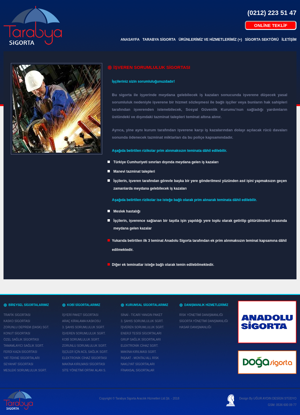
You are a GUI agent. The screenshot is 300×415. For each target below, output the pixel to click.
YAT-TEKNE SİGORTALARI (22, 358)
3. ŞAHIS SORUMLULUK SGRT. (83, 327)
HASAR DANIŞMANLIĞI (195, 327)
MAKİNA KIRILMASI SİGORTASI (83, 364)
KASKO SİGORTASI (17, 321)
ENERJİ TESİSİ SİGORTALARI (141, 333)
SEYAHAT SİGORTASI (18, 364)
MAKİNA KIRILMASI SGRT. (138, 351)
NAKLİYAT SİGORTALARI (138, 364)
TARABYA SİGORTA (158, 40)
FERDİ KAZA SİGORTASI (20, 351)
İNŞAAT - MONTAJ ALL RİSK (140, 358)
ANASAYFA (129, 40)
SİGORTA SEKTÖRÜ (262, 40)
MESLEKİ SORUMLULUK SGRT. (25, 370)
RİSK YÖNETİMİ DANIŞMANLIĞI (201, 315)
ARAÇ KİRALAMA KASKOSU (81, 321)
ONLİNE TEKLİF (270, 25)
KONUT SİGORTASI (17, 333)
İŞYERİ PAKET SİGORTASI (80, 315)
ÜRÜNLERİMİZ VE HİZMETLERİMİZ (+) (210, 40)
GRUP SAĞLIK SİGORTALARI (141, 339)
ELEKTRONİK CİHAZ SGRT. (139, 345)
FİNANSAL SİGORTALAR (137, 370)
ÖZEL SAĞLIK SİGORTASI (21, 339)
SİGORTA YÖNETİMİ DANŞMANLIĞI (203, 321)
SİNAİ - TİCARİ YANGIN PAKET (142, 315)
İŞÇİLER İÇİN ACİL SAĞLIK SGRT (85, 351)
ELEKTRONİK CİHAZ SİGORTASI (84, 358)
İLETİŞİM (289, 40)
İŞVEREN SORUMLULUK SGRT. (83, 333)
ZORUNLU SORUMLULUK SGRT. (84, 345)
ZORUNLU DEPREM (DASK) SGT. (26, 327)
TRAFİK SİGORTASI (17, 315)
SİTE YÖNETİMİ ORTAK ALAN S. (84, 370)
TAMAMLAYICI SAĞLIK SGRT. (24, 345)
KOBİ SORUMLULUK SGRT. (81, 339)
